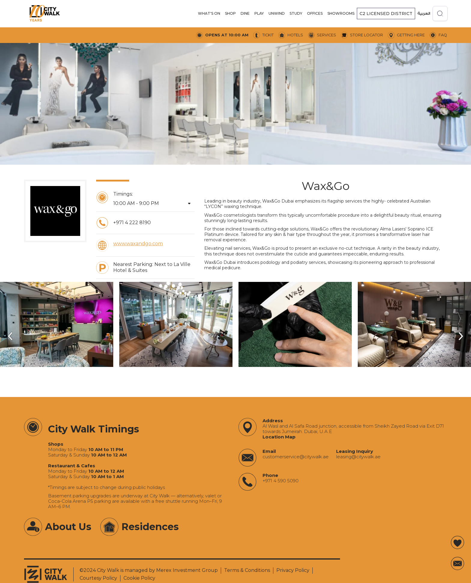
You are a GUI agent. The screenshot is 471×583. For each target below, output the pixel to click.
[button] (209, 13)
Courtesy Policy (98, 578)
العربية (424, 13)
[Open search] (440, 13)
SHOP (230, 13)
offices (315, 13)
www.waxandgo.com (138, 243)
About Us (68, 527)
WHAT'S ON (209, 13)
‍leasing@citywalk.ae (358, 456)
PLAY (259, 13)
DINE (245, 13)
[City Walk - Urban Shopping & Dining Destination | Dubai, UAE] (44, 13)
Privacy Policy (292, 570)
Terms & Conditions (247, 570)
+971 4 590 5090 (281, 481)
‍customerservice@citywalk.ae (296, 456)
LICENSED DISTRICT (386, 13)
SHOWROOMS (340, 13)
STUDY (296, 13)
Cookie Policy (139, 578)
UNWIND (277, 13)
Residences (150, 527)
